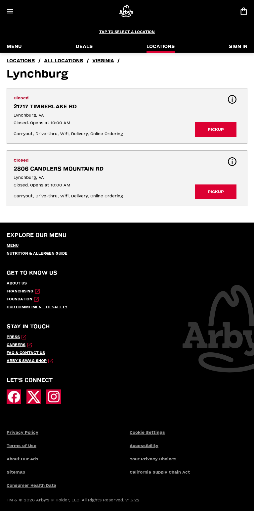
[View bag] (243, 11)
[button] (232, 99)
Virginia (103, 61)
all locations (63, 61)
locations (21, 61)
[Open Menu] (10, 11)
